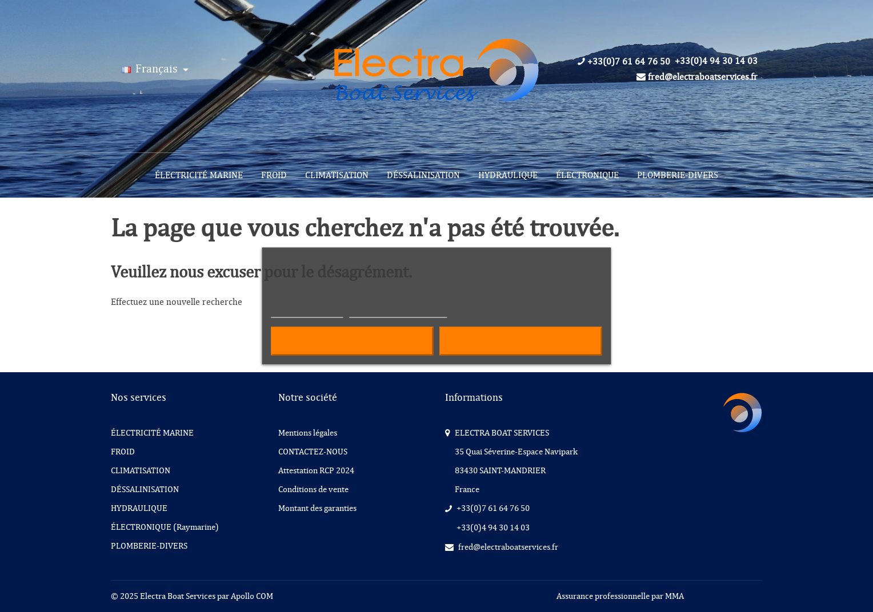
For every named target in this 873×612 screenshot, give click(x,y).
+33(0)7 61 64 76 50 (624, 61)
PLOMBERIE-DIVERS (677, 175)
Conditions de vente (313, 489)
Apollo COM (252, 596)
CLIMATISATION (337, 175)
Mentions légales (307, 433)
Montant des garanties (317, 508)
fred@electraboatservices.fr (697, 77)
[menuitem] (199, 175)
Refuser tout (352, 341)
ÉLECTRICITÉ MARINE (199, 175)
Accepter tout (521, 341)
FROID (274, 175)
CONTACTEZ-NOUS (312, 451)
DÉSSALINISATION (423, 175)
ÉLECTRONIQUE (587, 175)
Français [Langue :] (151, 69)
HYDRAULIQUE (508, 175)
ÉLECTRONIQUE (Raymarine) (165, 527)
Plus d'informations (307, 312)
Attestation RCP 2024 (316, 470)
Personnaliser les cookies (398, 312)
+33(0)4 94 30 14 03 (716, 61)
